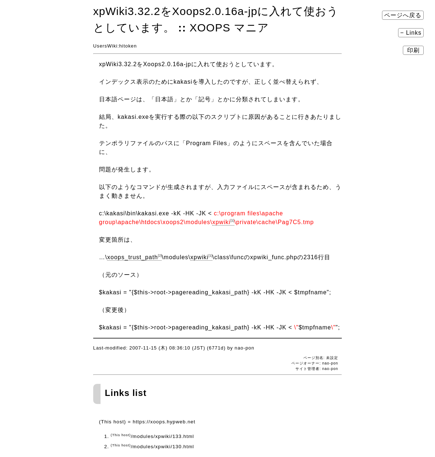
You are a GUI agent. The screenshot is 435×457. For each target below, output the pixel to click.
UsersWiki (105, 46)
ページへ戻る (402, 15)
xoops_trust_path (134, 257)
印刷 (413, 50)
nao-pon (330, 369)
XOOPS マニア (229, 28)
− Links (410, 33)
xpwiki (223, 222)
